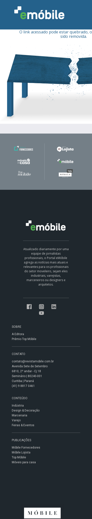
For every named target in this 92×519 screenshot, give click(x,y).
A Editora (18, 334)
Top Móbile (19, 457)
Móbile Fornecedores (26, 447)
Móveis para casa (24, 462)
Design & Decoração (25, 410)
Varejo (16, 420)
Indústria (18, 405)
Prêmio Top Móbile (24, 339)
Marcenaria (19, 415)
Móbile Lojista (21, 452)
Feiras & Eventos (23, 425)
